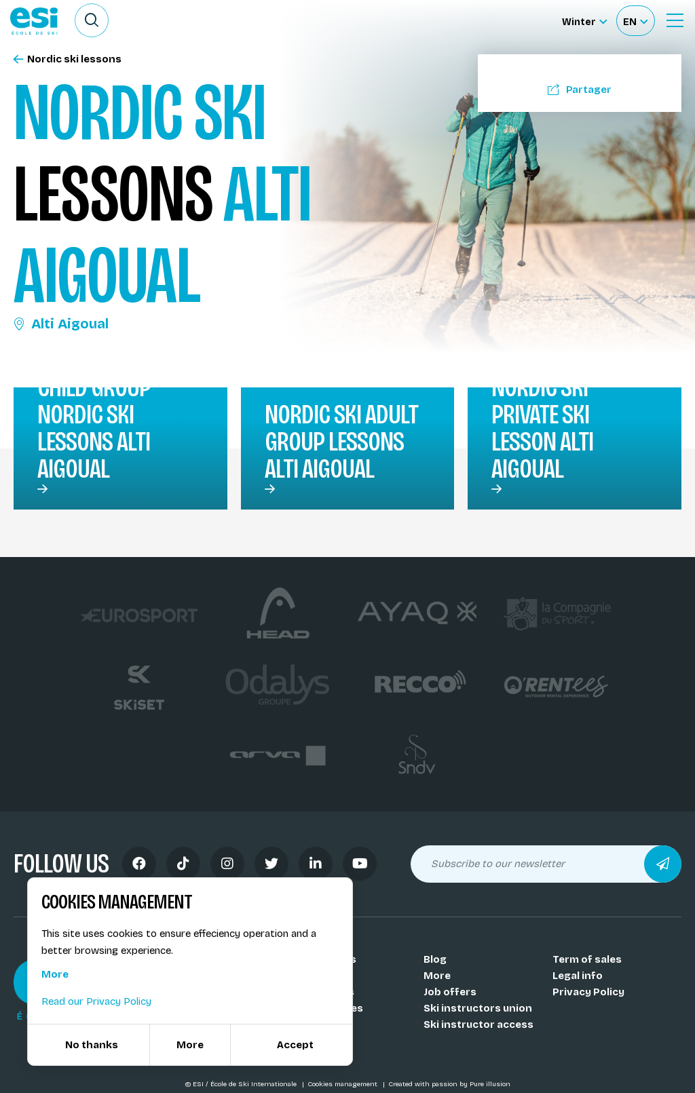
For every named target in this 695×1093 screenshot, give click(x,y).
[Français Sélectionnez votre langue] (635, 20)
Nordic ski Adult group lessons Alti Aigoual (341, 441)
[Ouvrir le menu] (674, 20)
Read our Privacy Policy (96, 1001)
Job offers (450, 992)
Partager (580, 89)
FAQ (304, 1041)
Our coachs (324, 976)
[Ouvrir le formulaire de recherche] (92, 20)
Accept (295, 1045)
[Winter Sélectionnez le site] (584, 20)
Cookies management (343, 1084)
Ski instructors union (478, 1008)
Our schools (325, 959)
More (437, 976)
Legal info (577, 976)
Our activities (329, 1008)
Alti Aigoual (61, 323)
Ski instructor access (478, 1024)
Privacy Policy (588, 992)
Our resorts (324, 992)
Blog (435, 959)
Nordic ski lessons (67, 59)
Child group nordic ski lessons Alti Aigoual (94, 428)
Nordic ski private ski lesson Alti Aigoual (542, 428)
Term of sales (587, 959)
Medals (313, 1024)
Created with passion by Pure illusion (449, 1084)
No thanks (91, 1045)
